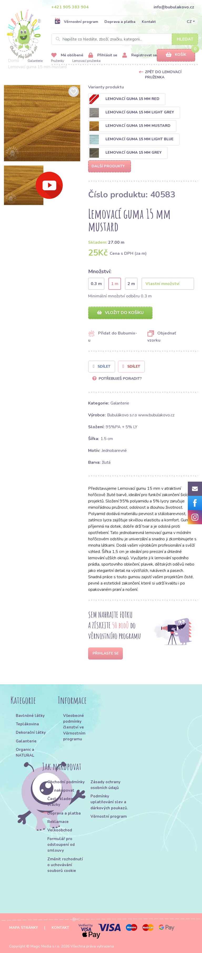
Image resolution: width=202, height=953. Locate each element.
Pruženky (57, 61)
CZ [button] (189, 21)
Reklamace (58, 821)
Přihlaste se (106, 653)
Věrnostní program (76, 21)
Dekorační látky (31, 732)
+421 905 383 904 (70, 7)
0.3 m (96, 284)
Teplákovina (27, 724)
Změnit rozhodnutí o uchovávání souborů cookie (65, 865)
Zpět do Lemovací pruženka (163, 74)
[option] (42, 123)
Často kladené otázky (61, 801)
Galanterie (35, 61)
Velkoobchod (59, 830)
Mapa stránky (23, 927)
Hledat (185, 39)
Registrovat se (139, 55)
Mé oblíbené (67, 55)
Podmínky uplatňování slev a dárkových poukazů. (109, 802)
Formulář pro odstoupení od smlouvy (61, 844)
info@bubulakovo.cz (174, 7)
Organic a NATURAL (25, 752)
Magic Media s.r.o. (45, 946)
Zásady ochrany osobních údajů (105, 784)
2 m (131, 284)
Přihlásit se (102, 55)
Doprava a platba (119, 21)
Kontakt (149, 21)
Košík (176, 55)
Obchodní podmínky (66, 782)
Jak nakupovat (60, 790)
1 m (114, 284)
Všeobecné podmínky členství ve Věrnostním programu (74, 727)
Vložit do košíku (120, 313)
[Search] (124, 39)
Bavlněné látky (30, 715)
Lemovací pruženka (86, 61)
